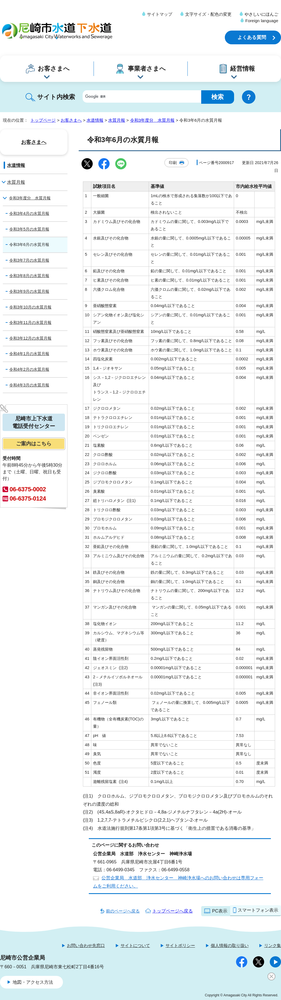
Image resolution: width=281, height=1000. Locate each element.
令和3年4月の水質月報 (29, 213)
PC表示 (219, 911)
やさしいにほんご (261, 14)
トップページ (43, 120)
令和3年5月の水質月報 (29, 229)
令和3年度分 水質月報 (152, 120)
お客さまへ (54, 68)
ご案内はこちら (33, 443)
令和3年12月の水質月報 (30, 338)
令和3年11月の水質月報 (30, 322)
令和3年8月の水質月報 (29, 275)
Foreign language (261, 20)
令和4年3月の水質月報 (29, 385)
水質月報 (116, 120)
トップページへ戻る (172, 911)
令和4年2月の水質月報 (29, 369)
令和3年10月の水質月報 (30, 307)
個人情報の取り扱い (230, 945)
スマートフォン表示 (258, 910)
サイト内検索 (56, 96)
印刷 (173, 162)
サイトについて (135, 945)
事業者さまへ (147, 68)
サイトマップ (159, 14)
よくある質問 (251, 37)
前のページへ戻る (123, 911)
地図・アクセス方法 (33, 982)
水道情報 (95, 120)
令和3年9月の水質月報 (29, 291)
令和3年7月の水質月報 (29, 260)
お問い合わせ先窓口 (86, 945)
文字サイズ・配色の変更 (208, 14)
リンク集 (272, 945)
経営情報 (242, 68)
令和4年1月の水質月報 (29, 353)
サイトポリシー (180, 945)
